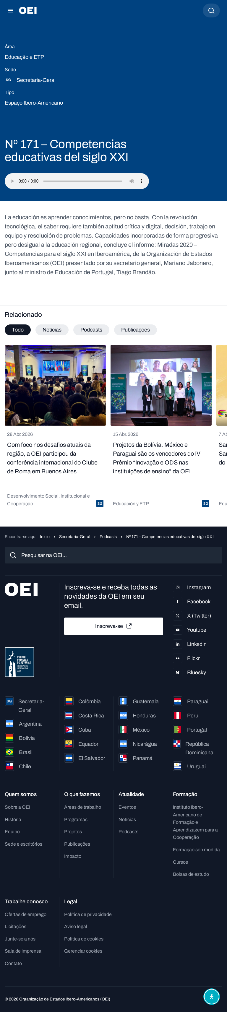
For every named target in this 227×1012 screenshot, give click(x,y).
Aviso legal (75, 926)
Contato (13, 963)
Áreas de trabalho (82, 807)
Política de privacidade (88, 914)
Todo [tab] (18, 330)
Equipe (12, 831)
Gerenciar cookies (83, 950)
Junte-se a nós (20, 938)
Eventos (127, 807)
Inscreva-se (113, 626)
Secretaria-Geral (74, 537)
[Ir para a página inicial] (28, 10)
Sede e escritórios (23, 844)
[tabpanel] (113, 428)
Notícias (127, 819)
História (13, 819)
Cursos (180, 862)
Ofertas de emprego (25, 914)
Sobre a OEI (17, 807)
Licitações (15, 926)
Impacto (72, 856)
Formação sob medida (196, 849)
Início (45, 537)
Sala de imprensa (23, 950)
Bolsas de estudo (191, 874)
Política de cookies (83, 938)
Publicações (77, 844)
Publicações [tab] (135, 330)
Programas (75, 819)
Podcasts (108, 537)
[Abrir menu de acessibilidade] (211, 996)
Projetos (73, 831)
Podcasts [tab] (91, 330)
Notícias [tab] (52, 330)
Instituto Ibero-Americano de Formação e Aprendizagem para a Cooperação (195, 822)
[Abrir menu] (10, 10)
